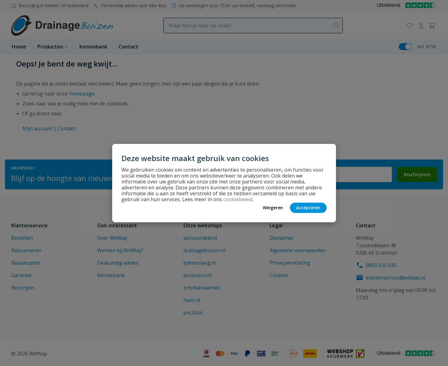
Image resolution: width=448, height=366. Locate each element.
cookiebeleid (237, 199)
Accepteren (308, 208)
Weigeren (273, 208)
